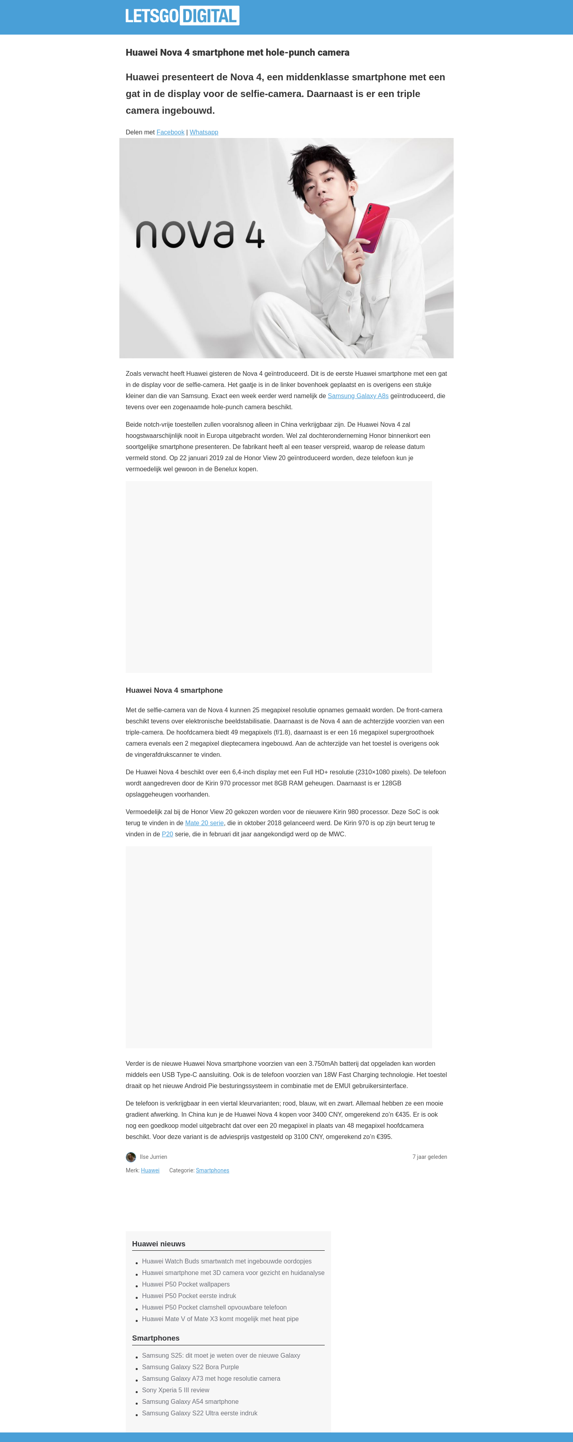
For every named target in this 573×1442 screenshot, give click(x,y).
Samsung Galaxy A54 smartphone (190, 1401)
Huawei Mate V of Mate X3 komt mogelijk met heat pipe (220, 1319)
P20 (167, 834)
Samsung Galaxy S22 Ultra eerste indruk (199, 1413)
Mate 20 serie (204, 823)
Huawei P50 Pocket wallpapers (186, 1284)
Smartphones (213, 1170)
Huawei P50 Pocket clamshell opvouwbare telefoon (214, 1307)
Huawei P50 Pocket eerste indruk (189, 1295)
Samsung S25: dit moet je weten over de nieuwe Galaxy (221, 1355)
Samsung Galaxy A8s (358, 396)
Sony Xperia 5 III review (175, 1390)
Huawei (150, 1170)
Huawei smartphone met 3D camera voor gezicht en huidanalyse (233, 1272)
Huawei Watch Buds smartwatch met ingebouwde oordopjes (227, 1261)
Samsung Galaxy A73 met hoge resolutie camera (211, 1378)
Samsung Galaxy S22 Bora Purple (190, 1367)
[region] (228, 1196)
